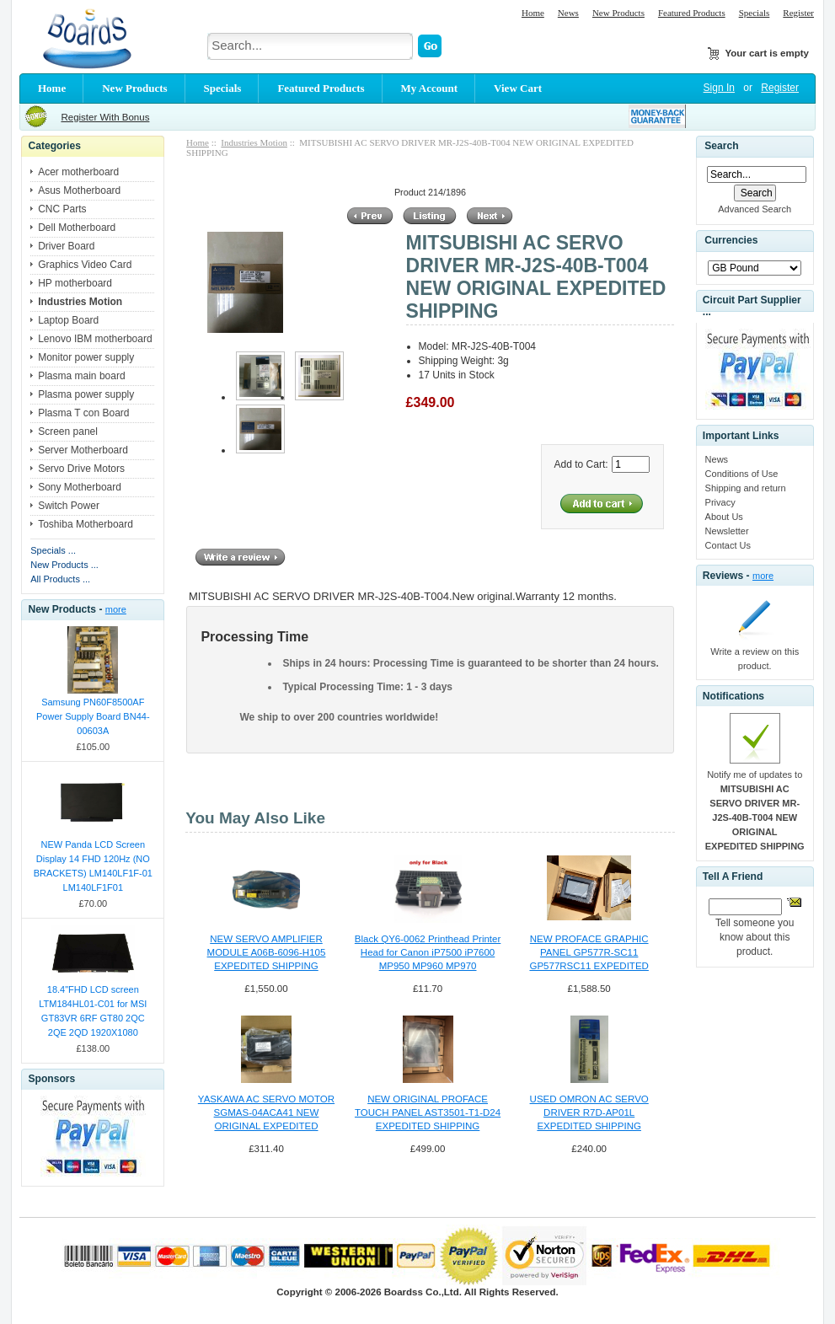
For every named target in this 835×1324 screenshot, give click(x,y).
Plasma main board (81, 376)
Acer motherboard (78, 172)
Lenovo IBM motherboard (95, 339)
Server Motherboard (83, 450)
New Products (618, 13)
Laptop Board (68, 320)
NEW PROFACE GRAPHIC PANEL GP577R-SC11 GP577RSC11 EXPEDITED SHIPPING (588, 953)
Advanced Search (754, 209)
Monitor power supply (86, 357)
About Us (724, 517)
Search (721, 146)
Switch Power (68, 506)
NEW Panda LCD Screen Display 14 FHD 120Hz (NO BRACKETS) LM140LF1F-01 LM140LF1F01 (93, 865)
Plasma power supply (86, 394)
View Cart (518, 88)
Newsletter (727, 531)
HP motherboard (75, 283)
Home (533, 13)
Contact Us (728, 545)
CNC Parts (62, 209)
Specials (754, 13)
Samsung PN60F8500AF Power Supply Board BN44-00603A (93, 716)
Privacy (720, 502)
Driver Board (66, 246)
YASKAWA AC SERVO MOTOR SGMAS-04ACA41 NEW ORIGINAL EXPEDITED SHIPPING (266, 1113)
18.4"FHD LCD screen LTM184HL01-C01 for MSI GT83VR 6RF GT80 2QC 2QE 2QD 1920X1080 (93, 1010)
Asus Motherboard (79, 190)
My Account (429, 88)
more (115, 609)
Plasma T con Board (83, 413)
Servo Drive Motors (81, 468)
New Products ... (64, 565)
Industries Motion (254, 142)
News (568, 13)
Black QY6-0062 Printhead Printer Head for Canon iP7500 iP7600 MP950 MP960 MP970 (427, 952)
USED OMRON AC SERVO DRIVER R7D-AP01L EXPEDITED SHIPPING (589, 1112)
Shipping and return (745, 488)
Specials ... (53, 550)
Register (798, 13)
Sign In (719, 88)
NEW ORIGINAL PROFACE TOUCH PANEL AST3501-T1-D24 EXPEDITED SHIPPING (427, 1112)
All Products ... (60, 579)
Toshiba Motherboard (85, 524)
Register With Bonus (105, 117)
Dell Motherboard (76, 227)
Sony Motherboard (79, 487)
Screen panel (68, 431)
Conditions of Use (742, 474)
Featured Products (691, 13)
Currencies (730, 241)
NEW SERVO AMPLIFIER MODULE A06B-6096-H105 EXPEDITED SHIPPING (266, 952)
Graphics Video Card (84, 265)
